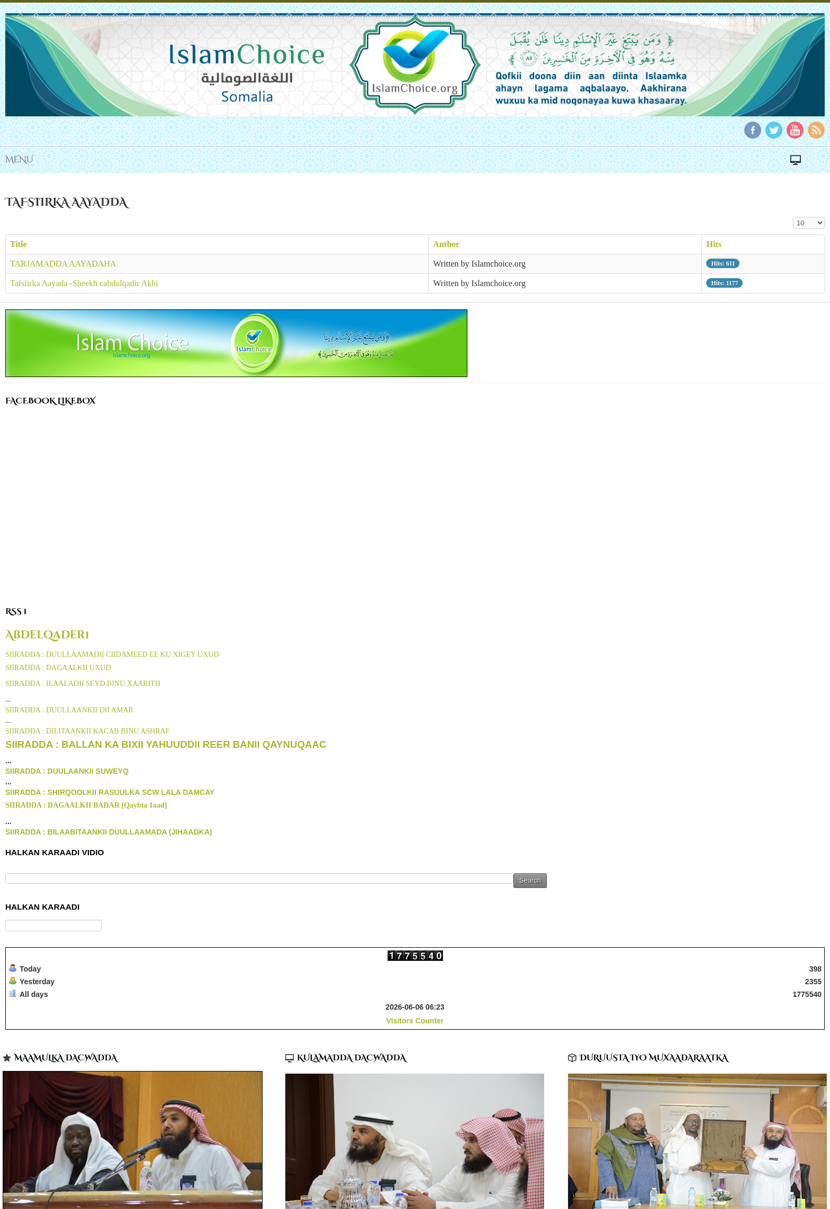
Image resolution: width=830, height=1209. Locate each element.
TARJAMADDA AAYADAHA (63, 263)
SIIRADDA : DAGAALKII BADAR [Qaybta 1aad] (86, 805)
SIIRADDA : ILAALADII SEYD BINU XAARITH (82, 684)
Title (18, 244)
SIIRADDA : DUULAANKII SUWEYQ (67, 771)
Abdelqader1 (47, 635)
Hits (713, 244)
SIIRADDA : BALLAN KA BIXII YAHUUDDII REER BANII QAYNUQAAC (165, 744)
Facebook (752, 130)
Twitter (773, 130)
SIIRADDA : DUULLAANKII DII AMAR (69, 710)
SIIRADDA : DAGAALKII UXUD (58, 668)
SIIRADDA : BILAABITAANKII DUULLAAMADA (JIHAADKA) (108, 832)
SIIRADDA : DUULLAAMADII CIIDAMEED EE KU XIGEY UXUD (112, 654)
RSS (816, 130)
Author (446, 244)
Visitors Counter (415, 1020)
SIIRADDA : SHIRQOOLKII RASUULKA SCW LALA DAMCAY (109, 792)
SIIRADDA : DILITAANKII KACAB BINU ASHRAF (87, 731)
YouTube (795, 130)
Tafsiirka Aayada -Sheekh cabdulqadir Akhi (84, 283)
